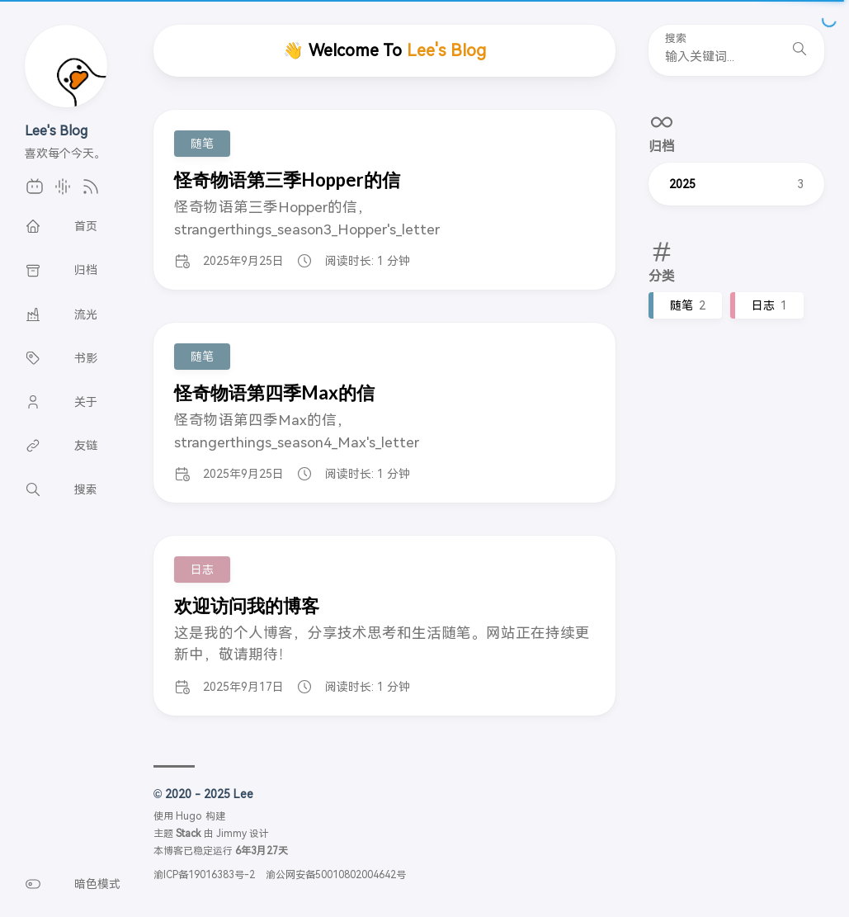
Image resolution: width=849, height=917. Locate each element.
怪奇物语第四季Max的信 (274, 392)
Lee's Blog (56, 131)
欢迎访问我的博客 (246, 605)
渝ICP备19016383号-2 (204, 875)
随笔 (687, 305)
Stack (188, 833)
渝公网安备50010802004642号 (336, 875)
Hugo (189, 816)
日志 (769, 305)
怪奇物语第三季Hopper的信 (287, 179)
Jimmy (231, 833)
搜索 (675, 39)
